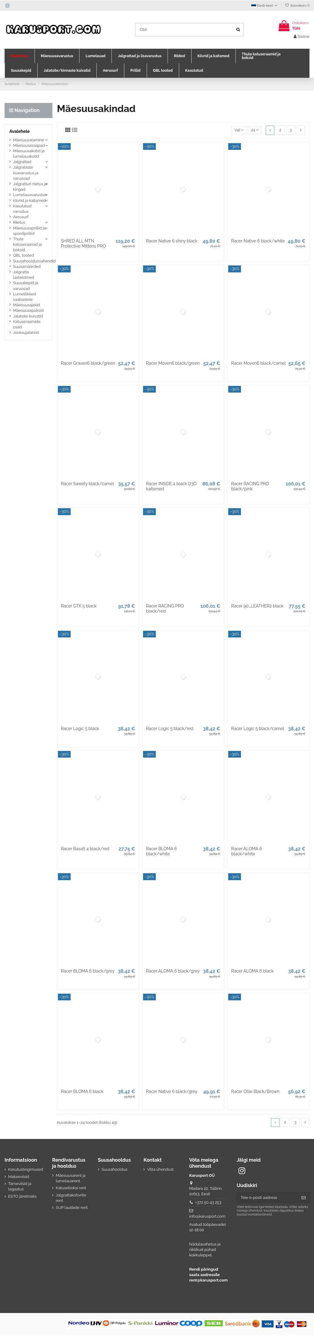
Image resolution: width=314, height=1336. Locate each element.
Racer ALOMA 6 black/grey (173, 971)
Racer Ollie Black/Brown (255, 1091)
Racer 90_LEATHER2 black (257, 606)
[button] (20, 56)
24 (254, 130)
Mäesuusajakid (26, 305)
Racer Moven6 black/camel (258, 363)
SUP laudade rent (72, 1208)
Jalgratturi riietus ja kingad (30, 187)
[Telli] (303, 1198)
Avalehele (19, 131)
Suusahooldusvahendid (34, 261)
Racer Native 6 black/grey (172, 1091)
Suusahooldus (114, 1170)
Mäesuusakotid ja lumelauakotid (29, 154)
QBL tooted (23, 255)
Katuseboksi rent (71, 1188)
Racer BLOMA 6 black (82, 1091)
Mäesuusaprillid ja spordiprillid (29, 231)
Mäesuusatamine (28, 140)
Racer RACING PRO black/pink (250, 486)
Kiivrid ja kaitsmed (29, 200)
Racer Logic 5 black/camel (257, 728)
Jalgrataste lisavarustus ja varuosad (25, 172)
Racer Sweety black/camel (87, 483)
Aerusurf (20, 217)
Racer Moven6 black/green (173, 363)
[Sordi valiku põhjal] (237, 130)
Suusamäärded (27, 266)
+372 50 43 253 (208, 1202)
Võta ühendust (160, 1170)
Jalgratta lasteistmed (23, 275)
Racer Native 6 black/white (258, 241)
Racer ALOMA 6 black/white (246, 851)
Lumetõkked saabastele (24, 297)
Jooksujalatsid (26, 332)
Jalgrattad (22, 162)
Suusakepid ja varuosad (25, 286)
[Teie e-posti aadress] (267, 1198)
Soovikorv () (297, 5)
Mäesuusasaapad (29, 145)
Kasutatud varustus (22, 209)
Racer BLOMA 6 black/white (161, 851)
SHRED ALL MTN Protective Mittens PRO (83, 243)
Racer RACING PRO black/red (165, 609)
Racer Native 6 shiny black (172, 241)
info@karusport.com (207, 1216)
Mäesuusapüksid (28, 310)
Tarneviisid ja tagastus (19, 1187)
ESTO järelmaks (22, 1196)
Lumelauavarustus (30, 195)
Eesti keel (265, 5)
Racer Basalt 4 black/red (85, 848)
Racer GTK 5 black (79, 606)
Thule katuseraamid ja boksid (27, 244)
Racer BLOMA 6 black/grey (88, 971)
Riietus (19, 222)
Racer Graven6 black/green (88, 363)
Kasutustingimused (25, 1170)
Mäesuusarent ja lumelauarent (70, 1178)
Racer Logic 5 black (80, 728)
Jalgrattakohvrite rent (71, 1198)
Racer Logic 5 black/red (169, 728)
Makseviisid (18, 1177)
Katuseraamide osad (27, 324)
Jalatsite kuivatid (28, 316)
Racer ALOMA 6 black (252, 971)
